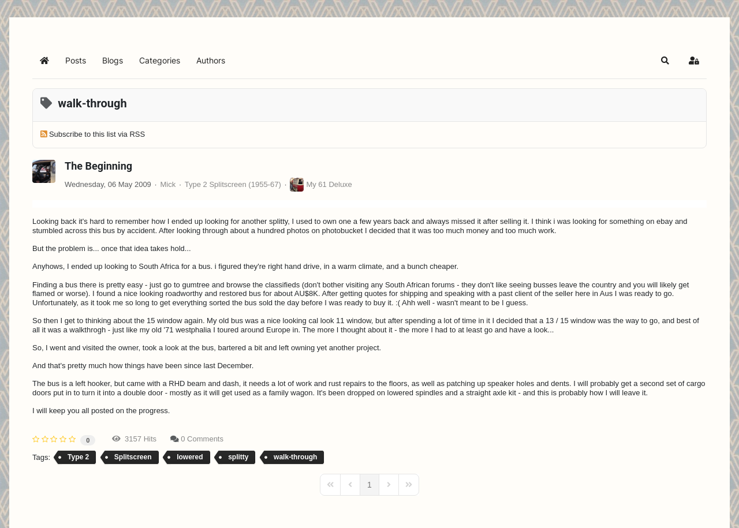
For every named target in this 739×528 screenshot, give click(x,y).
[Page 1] (369, 485)
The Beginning (98, 166)
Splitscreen (133, 457)
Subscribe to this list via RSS (97, 134)
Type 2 (78, 457)
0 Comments (202, 439)
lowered (190, 457)
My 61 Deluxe (329, 184)
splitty (238, 457)
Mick (168, 184)
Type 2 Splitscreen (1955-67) (233, 184)
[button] (665, 61)
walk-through (295, 457)
